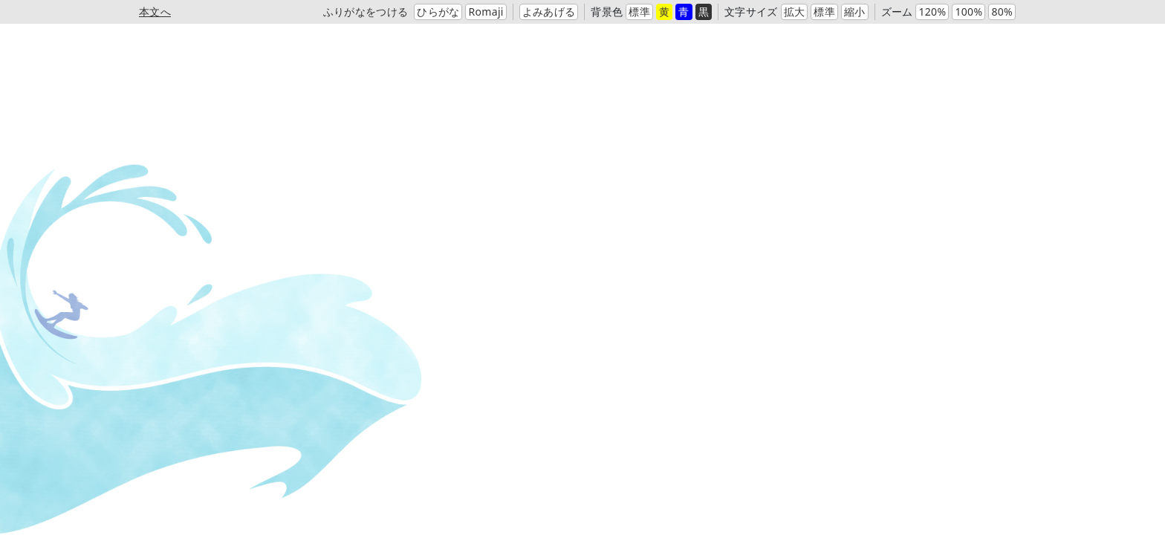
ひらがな (438, 11)
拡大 (794, 11)
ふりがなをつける (366, 11)
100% (968, 11)
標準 (639, 11)
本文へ (155, 11)
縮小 (855, 11)
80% (1002, 11)
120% (932, 11)
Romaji (485, 11)
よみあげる (549, 11)
